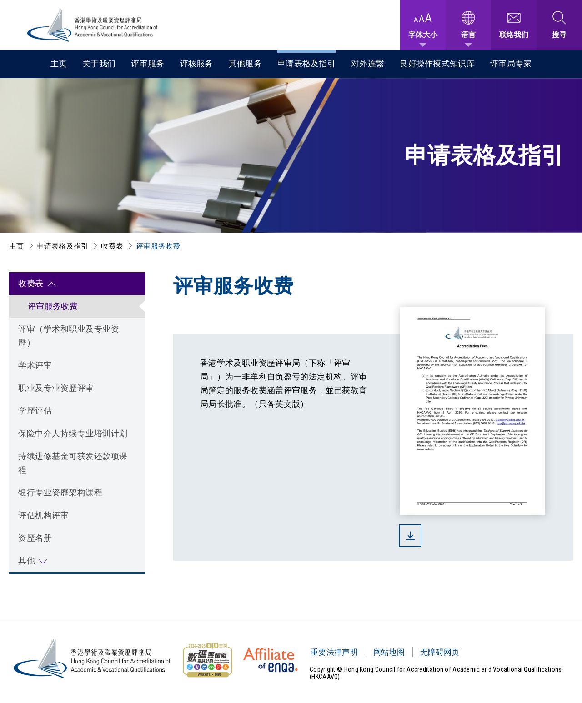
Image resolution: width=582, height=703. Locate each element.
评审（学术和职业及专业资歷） (68, 335)
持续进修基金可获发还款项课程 (73, 462)
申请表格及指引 (306, 63)
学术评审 (35, 365)
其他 (26, 560)
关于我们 (98, 63)
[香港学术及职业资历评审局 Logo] (92, 25)
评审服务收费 (158, 246)
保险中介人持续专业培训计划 (73, 433)
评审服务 (147, 63)
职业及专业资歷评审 (56, 388)
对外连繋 (367, 63)
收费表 (112, 246)
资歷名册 (35, 538)
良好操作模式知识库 (437, 63)
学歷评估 (35, 410)
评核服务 (196, 63)
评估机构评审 (43, 515)
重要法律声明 (334, 652)
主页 (58, 63)
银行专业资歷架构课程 (60, 492)
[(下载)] (472, 535)
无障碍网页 (440, 652)
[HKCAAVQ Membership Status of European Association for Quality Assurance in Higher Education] (270, 660)
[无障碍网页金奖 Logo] (207, 660)
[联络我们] (514, 25)
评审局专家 (511, 63)
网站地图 (389, 652)
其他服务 (245, 63)
